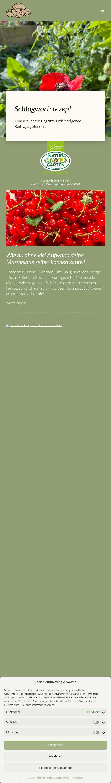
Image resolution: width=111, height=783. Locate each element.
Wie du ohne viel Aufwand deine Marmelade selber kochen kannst (45, 366)
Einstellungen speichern (55, 767)
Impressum (77, 777)
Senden (55, 582)
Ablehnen (55, 756)
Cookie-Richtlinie (36, 777)
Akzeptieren (55, 745)
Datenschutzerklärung (58, 777)
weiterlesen (16, 411)
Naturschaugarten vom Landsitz (55, 479)
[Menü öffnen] (102, 10)
